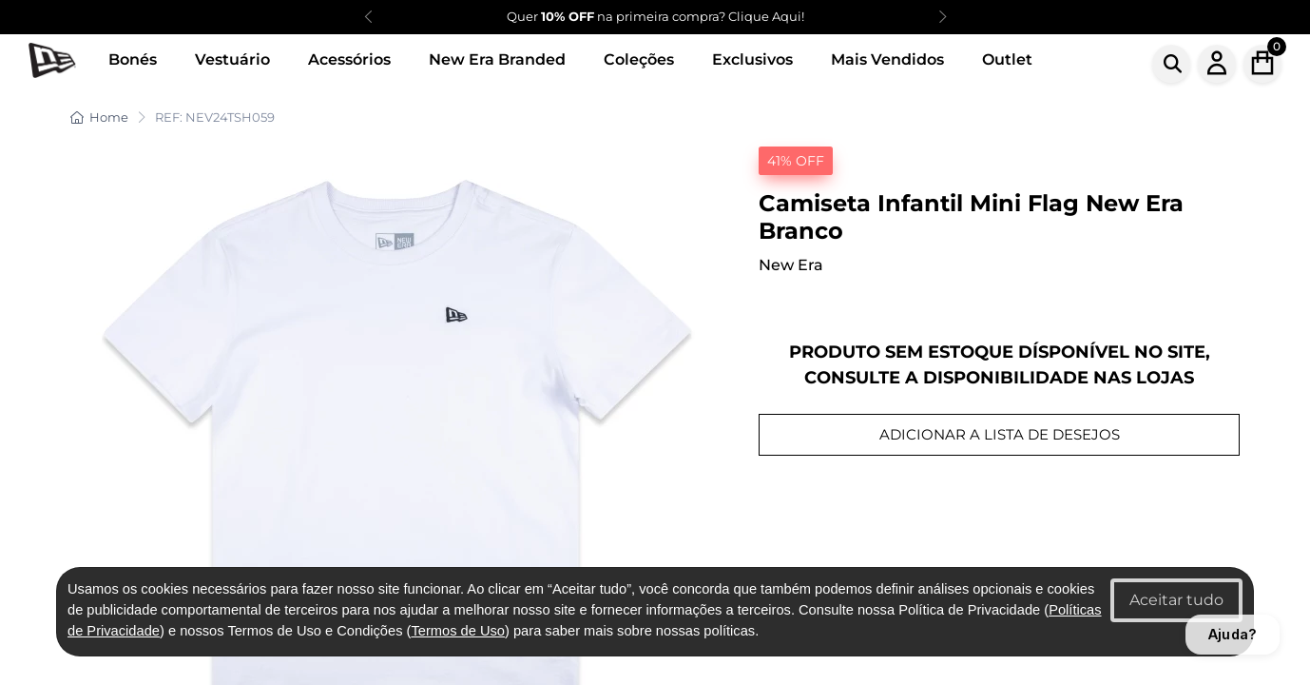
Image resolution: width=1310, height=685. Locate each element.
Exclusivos (752, 59)
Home (99, 117)
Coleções (639, 59)
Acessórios (349, 59)
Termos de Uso (458, 630)
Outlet (1007, 59)
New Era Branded (497, 59)
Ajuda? (1232, 634)
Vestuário (232, 59)
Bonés (132, 59)
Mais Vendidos (887, 59)
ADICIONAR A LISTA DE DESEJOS (999, 434)
